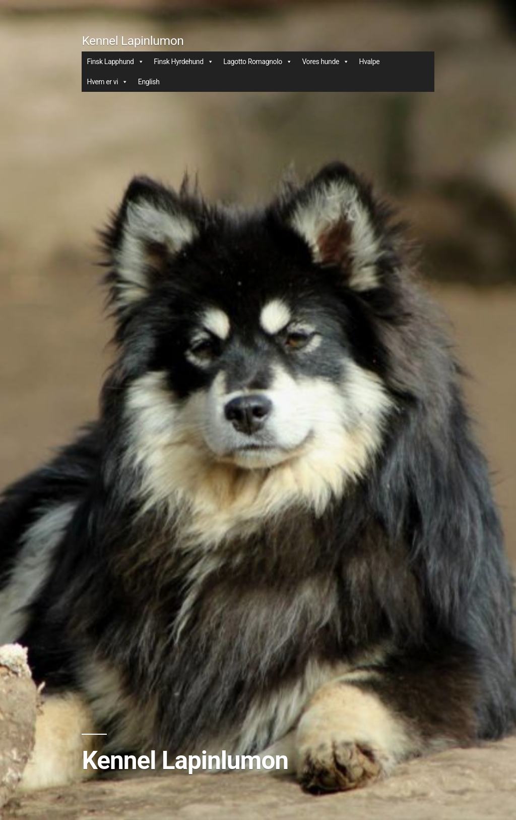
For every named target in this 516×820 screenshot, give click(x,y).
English (149, 82)
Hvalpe (369, 62)
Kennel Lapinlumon (132, 40)
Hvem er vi (107, 82)
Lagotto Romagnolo (257, 62)
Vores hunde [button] (325, 62)
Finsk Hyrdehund (183, 62)
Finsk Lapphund (115, 62)
